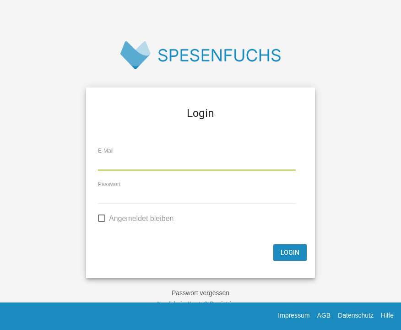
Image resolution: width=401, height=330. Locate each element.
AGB (324, 315)
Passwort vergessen (200, 293)
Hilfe (387, 315)
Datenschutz (356, 315)
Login (290, 252)
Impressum (293, 315)
